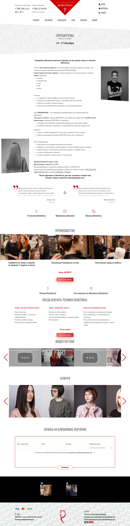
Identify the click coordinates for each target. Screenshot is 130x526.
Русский (91, 522)
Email (43, 444)
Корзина (103, 8)
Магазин (83, 20)
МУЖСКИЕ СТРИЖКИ (63, 172)
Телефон (68, 444)
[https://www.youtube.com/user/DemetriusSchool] (67, 482)
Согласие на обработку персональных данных (64, 452)
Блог (73, 20)
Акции (94, 20)
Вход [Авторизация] (101, 4)
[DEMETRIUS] (63, 517)
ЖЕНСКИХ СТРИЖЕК (41, 118)
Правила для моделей (38, 12)
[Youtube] (71, 490)
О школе (36, 20)
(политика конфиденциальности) (80, 452)
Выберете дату (95, 444)
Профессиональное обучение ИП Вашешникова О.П (99, 519)
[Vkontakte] (45, 490)
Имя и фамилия (22, 444)
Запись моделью (38, 5)
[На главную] (65, 8)
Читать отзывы (65, 329)
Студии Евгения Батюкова (98, 514)
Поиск (102, 12)
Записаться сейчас (65, 279)
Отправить (65, 467)
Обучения (48, 20)
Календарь (62, 20)
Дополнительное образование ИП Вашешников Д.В (99, 517)
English (86, 522)
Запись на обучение (22, 5)
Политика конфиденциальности (24, 519)
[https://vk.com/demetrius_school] (42, 482)
